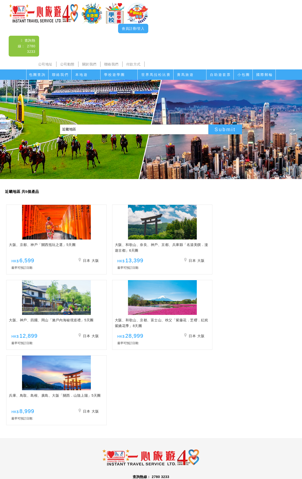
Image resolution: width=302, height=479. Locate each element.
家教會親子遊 (132, 444)
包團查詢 (37, 75)
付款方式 (133, 64)
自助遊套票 (220, 75)
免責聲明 (209, 453)
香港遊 (226, 444)
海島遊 (87, 444)
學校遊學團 (114, 75)
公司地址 (45, 64)
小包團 (243, 75)
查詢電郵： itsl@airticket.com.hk (151, 415)
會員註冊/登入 (133, 28)
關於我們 (89, 64)
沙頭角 (71, 444)
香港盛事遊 (207, 444)
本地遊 (81, 75)
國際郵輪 (264, 75)
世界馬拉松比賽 (156, 75)
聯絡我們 (111, 64)
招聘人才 (190, 453)
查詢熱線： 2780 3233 (26, 46)
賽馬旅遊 (185, 75)
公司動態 (67, 64)
